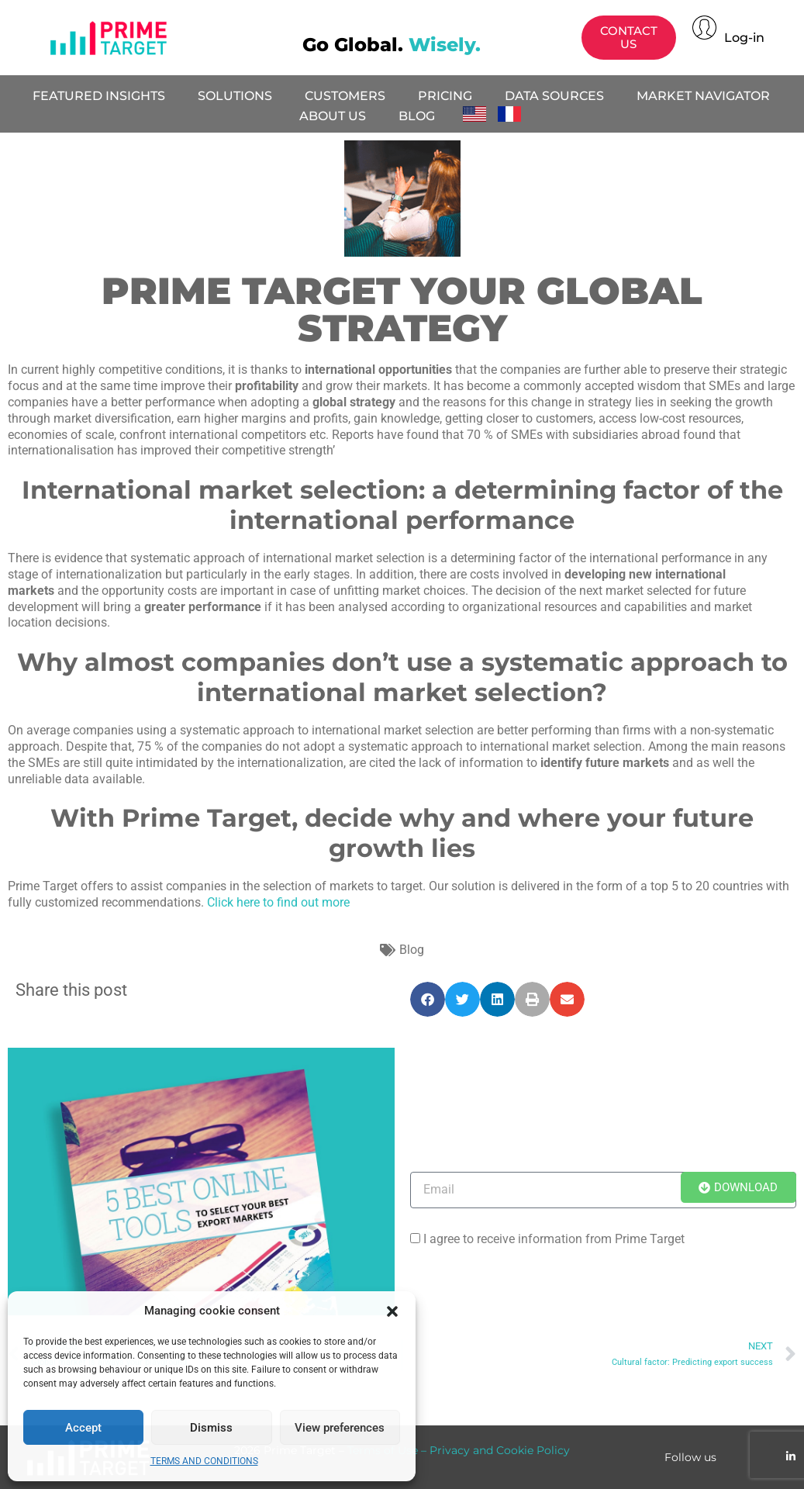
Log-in (744, 37)
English (479, 114)
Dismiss (211, 1428)
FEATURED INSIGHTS (99, 95)
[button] (392, 1311)
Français (514, 114)
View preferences (340, 1428)
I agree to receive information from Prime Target (554, 1239)
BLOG (417, 116)
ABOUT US (332, 116)
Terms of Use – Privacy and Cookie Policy (458, 1450)
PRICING (445, 95)
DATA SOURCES (554, 95)
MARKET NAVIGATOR (703, 95)
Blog (411, 949)
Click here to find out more (278, 902)
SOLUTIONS (235, 95)
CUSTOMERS (345, 95)
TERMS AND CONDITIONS (204, 1461)
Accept (83, 1428)
